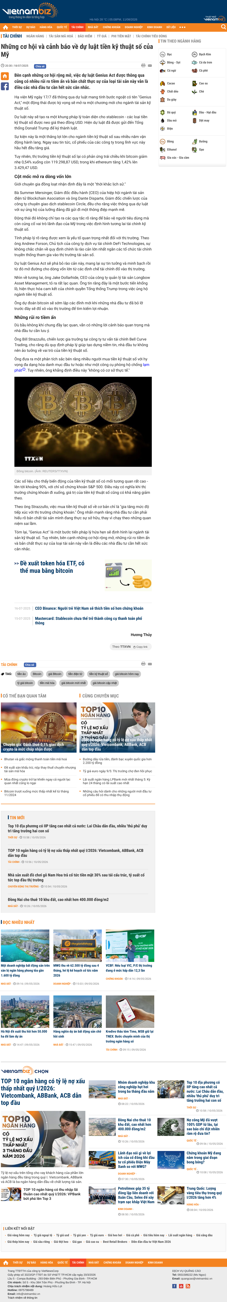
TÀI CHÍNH (77, 27)
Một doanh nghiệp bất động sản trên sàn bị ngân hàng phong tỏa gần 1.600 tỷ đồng (25, 970)
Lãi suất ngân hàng (180, 1235)
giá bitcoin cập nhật (105, 683)
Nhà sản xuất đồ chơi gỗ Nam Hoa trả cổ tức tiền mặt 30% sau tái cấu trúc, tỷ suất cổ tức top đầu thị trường (76, 877)
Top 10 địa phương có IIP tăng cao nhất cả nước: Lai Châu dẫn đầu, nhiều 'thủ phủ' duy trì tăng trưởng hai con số (77, 828)
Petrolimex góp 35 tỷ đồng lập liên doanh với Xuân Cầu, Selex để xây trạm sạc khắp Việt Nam (136, 1195)
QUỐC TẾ (62, 27)
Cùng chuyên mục (100, 696)
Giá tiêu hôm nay (153, 1235)
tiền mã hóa (47, 683)
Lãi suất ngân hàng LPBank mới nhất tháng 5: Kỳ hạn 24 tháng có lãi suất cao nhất (116, 781)
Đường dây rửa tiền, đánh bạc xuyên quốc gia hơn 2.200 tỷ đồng (117, 761)
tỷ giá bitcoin (25, 683)
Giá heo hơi (115, 1235)
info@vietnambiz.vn (28, 1293)
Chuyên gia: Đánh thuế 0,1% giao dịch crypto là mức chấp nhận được (33, 747)
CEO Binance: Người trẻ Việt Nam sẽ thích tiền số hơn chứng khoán (89, 608)
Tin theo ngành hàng (180, 41)
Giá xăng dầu (204, 1235)
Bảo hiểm (85, 36)
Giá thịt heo (61, 1241)
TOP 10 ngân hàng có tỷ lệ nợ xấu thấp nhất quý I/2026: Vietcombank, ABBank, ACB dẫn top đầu (117, 745)
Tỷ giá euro (97, 1235)
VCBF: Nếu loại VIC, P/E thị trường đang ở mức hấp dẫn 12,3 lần (129, 968)
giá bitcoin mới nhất (73, 683)
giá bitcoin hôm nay (127, 674)
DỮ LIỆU (171, 27)
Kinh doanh (125, 1209)
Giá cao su (92, 1241)
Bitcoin (37, 674)
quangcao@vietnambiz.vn (196, 1278)
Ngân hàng (35, 36)
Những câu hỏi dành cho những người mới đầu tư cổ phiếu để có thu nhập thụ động (117, 793)
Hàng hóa (193, 1204)
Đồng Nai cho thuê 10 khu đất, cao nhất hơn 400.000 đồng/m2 (58, 899)
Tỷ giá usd (62, 1235)
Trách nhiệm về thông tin (22, 1297)
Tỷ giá (102, 36)
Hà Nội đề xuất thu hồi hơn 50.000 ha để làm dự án (24, 1033)
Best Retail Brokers (115, 1241)
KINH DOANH (154, 27)
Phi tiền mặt (121, 36)
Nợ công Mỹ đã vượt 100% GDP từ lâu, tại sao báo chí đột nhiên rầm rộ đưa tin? (203, 1127)
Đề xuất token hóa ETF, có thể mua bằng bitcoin (52, 567)
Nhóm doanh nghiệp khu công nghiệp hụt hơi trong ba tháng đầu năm (136, 1087)
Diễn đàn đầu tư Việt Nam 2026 (151, 1241)
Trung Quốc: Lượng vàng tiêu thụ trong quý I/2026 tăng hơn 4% (204, 1193)
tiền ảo (21, 674)
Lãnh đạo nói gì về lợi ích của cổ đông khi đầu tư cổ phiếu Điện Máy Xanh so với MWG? (136, 1160)
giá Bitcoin (54, 674)
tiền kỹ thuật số (98, 674)
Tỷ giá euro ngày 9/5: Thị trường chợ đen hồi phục (117, 771)
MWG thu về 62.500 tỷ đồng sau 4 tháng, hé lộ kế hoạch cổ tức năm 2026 (76, 970)
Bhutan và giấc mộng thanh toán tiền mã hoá (35, 759)
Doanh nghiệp (61, 983)
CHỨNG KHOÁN (111, 27)
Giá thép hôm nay (18, 1241)
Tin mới (17, 817)
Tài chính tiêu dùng (151, 36)
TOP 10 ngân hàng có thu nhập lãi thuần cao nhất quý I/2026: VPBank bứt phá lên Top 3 (52, 1194)
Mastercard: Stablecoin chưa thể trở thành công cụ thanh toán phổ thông (88, 620)
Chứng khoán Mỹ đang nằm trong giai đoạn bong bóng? (204, 1157)
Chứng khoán (114, 978)
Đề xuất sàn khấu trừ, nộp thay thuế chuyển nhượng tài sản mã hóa (40, 769)
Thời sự (12, 837)
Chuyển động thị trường (23, 886)
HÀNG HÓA (46, 27)
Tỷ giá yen (79, 1235)
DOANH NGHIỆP (134, 27)
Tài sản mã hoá (61, 36)
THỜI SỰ (17, 27)
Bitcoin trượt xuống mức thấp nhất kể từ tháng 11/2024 (36, 793)
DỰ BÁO (30, 27)
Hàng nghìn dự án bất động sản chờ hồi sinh (77, 1033)
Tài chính (12, 36)
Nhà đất (13, 906)
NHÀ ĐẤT (93, 27)
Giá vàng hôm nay (18, 1235)
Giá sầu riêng (41, 1241)
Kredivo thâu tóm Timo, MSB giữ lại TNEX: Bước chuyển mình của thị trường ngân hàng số (129, 1036)
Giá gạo (77, 1241)
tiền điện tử (75, 674)
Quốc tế (191, 1140)
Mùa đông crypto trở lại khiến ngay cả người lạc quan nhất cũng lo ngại (37, 781)
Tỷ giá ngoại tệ (43, 1235)
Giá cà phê (132, 1235)
